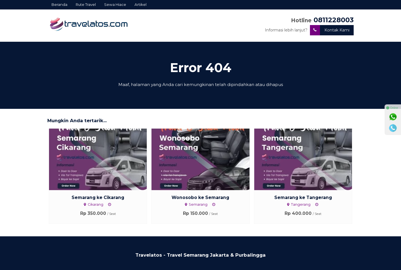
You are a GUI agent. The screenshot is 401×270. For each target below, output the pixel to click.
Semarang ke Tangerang (303, 197)
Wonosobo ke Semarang (200, 197)
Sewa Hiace (115, 4)
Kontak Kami (329, 30)
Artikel (140, 4)
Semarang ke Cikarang (98, 197)
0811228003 (334, 20)
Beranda (59, 4)
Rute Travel (86, 4)
